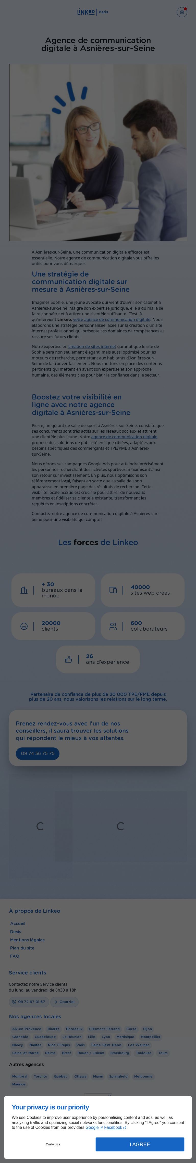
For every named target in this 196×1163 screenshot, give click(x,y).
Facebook (113, 1127)
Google (92, 1127)
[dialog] (98, 1127)
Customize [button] (53, 1144)
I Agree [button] (140, 1144)
